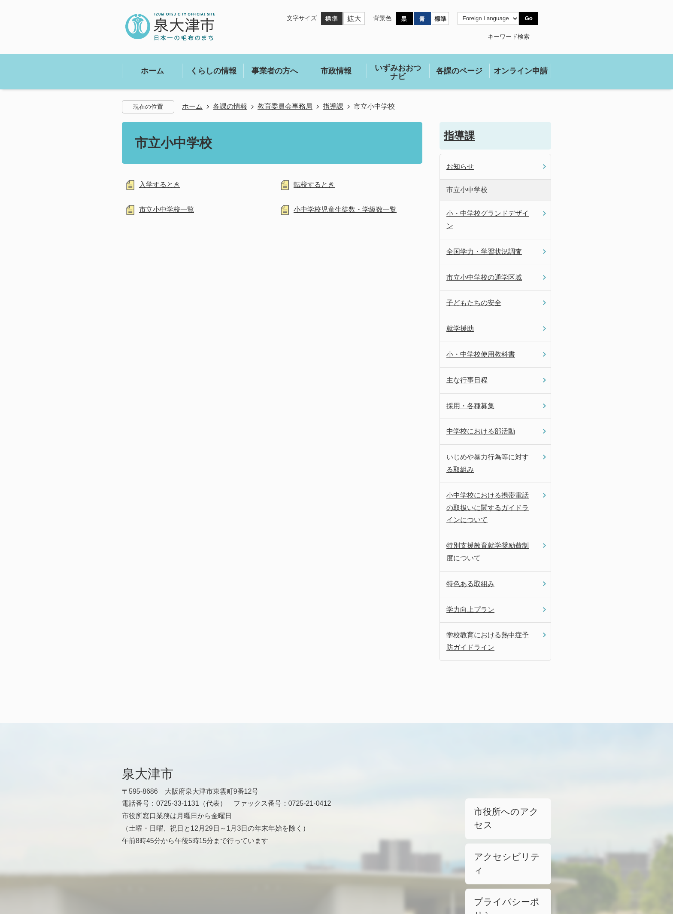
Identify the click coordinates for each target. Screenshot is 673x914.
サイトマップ (195, 876)
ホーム (192, 106)
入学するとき (159, 184)
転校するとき (314, 184)
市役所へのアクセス (501, 807)
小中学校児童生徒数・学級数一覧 (345, 209)
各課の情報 (230, 106)
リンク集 (135, 876)
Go (528, 18)
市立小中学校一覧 (166, 209)
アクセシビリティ (498, 828)
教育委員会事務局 (285, 106)
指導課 (333, 106)
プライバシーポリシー (504, 850)
